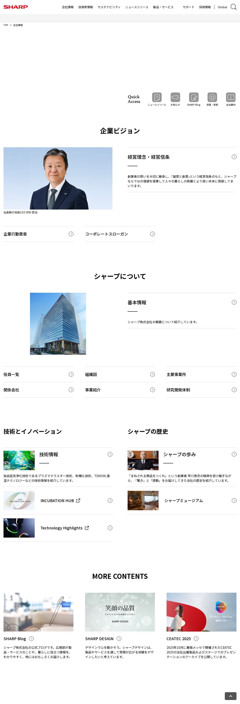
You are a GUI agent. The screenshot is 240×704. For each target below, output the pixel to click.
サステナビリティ (109, 7)
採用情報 (205, 7)
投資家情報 (85, 7)
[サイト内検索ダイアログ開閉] (233, 7)
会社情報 (68, 7)
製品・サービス (163, 7)
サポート (188, 7)
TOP (6, 25)
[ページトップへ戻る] (230, 696)
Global (222, 7)
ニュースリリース (136, 7)
